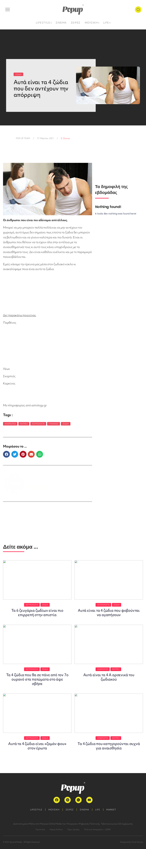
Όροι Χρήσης (73, 829)
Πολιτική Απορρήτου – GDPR (97, 829)
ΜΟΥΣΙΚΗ (54, 809)
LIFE (97, 809)
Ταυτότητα (40, 829)
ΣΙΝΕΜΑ (84, 809)
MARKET (111, 809)
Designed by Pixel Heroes (131, 842)
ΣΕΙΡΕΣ (70, 809)
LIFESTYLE (36, 809)
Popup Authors (56, 829)
